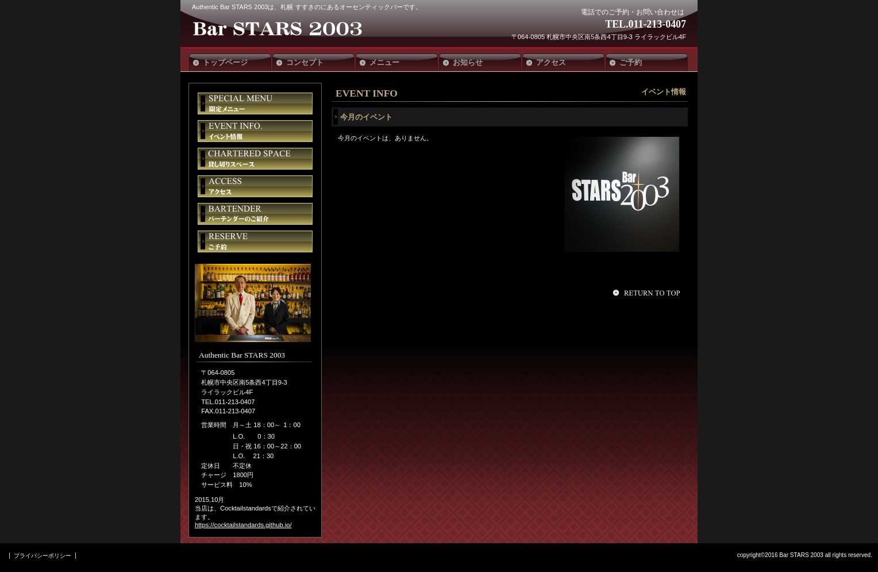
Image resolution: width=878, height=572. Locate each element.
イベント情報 (255, 131)
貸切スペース (255, 159)
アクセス (255, 186)
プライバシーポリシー (42, 555)
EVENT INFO (367, 93)
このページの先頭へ (648, 293)
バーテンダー (255, 214)
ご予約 (255, 241)
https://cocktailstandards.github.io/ (243, 524)
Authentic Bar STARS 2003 (277, 30)
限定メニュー (255, 103)
